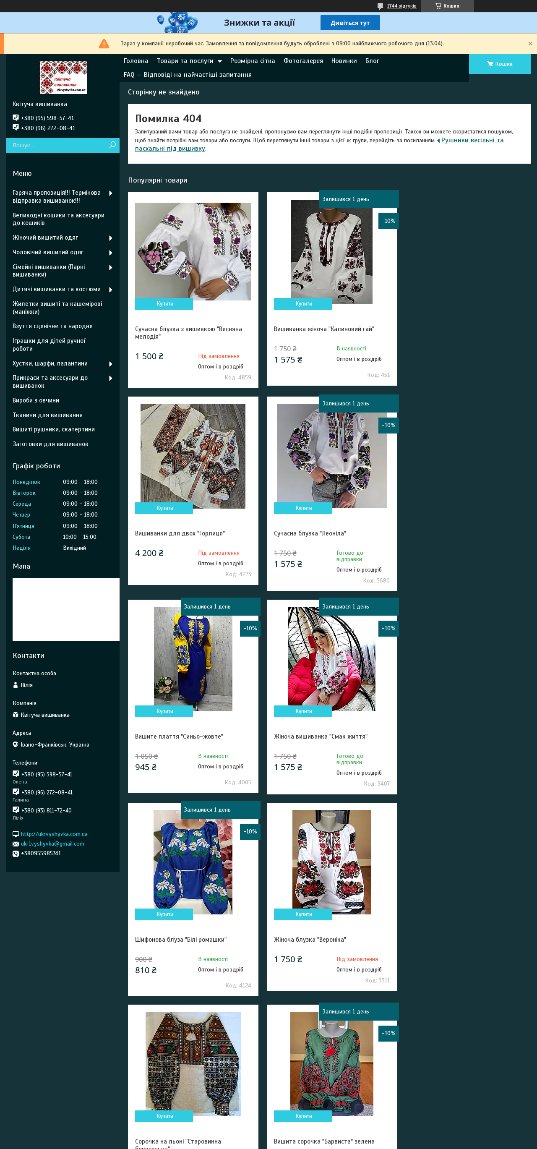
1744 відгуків (402, 6)
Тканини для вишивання (48, 415)
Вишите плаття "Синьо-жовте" (316, 533)
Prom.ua (307, 1133)
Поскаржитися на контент (259, 1141)
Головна (136, 61)
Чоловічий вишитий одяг (48, 252)
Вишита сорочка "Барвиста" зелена (185, 941)
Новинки (344, 61)
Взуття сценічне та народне (53, 326)
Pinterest (30, 1080)
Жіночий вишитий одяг (45, 237)
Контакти (161, 1069)
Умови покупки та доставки (185, 1080)
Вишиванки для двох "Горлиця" (454, 329)
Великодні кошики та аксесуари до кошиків (58, 219)
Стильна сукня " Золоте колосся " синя (464, 941)
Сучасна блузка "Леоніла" (171, 533)
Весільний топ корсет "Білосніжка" (321, 941)
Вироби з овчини (36, 400)
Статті (156, 1103)
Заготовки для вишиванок (51, 444)
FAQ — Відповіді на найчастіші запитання (188, 75)
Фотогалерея (303, 61)
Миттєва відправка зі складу (317, 1057)
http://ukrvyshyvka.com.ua (54, 834)
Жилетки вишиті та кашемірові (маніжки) (57, 308)
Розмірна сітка (252, 61)
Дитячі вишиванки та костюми (57, 289)
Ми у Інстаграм (37, 1069)
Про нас (290, 1080)
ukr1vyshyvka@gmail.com (52, 843)
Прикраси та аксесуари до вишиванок (50, 381)
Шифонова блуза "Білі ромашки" (181, 736)
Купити (164, 303)
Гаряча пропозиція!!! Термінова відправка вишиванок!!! (57, 196)
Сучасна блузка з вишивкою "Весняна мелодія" (188, 332)
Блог (372, 61)
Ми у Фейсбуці (36, 1057)
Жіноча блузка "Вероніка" (308, 736)
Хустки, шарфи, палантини (50, 363)
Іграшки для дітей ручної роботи (49, 345)
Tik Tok (26, 1091)
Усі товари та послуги (486, 1011)
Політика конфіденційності (324, 1141)
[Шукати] (112, 145)
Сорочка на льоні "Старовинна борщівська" (452, 740)
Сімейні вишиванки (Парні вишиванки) (49, 271)
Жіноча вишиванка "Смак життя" (456, 533)
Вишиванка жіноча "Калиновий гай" (322, 329)
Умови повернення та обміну (186, 1091)
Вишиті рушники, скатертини (54, 429)
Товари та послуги (185, 61)
